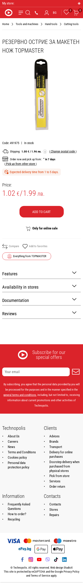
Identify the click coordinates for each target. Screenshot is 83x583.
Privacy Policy (71, 571)
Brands (53, 442)
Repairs (54, 515)
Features (39, 273)
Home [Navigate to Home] (5, 24)
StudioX (68, 567)
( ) (63, 151)
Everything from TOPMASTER (29, 256)
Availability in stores (39, 287)
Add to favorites (34, 246)
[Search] (28, 12)
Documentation (39, 300)
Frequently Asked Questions (19, 506)
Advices (54, 436)
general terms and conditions (19, 395)
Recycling (14, 519)
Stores (53, 510)
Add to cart (41, 212)
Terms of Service (40, 575)
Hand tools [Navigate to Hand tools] (51, 24)
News (11, 447)
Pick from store (59, 476)
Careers (13, 442)
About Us (13, 436)
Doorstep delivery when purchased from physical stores (64, 466)
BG (54, 12)
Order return (57, 487)
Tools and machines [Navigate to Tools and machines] (27, 24)
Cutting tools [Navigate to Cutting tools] (71, 24)
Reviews (39, 313)
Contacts (55, 504)
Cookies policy (17, 458)
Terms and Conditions (22, 452)
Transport (55, 447)
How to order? (17, 514)
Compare (10, 246)
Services (54, 481)
